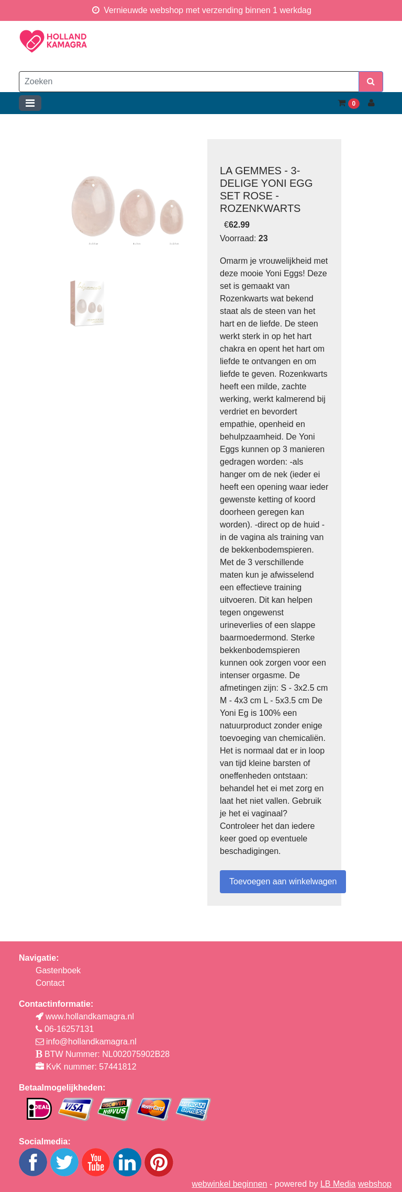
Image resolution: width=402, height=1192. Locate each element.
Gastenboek (58, 970)
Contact (50, 983)
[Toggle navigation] (30, 103)
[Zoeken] (189, 81)
